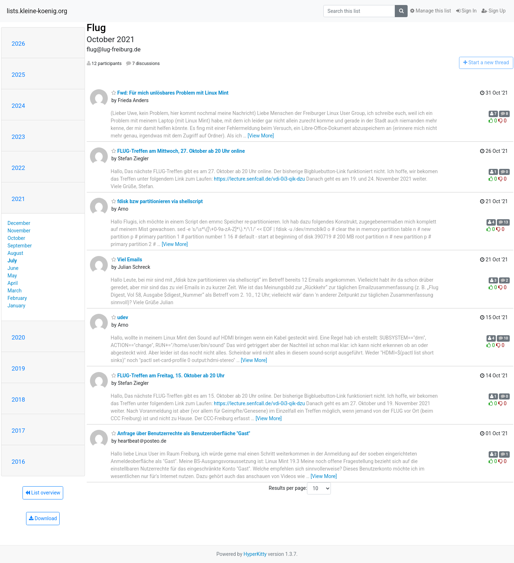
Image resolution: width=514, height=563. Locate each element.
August (15, 253)
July (12, 260)
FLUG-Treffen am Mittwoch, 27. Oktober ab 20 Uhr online (178, 151)
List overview (42, 493)
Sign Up (493, 11)
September (19, 245)
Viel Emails (126, 259)
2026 (18, 43)
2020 (18, 337)
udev (119, 317)
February (17, 298)
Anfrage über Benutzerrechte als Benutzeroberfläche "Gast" (180, 433)
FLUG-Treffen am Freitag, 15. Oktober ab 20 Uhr (168, 375)
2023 (18, 136)
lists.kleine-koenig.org (37, 11)
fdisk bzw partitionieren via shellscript (157, 201)
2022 (18, 167)
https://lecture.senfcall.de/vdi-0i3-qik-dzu (259, 179)
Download (43, 518)
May (12, 275)
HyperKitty (255, 554)
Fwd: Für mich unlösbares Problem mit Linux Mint (169, 93)
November (18, 230)
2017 (18, 430)
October (16, 238)
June (13, 268)
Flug (96, 28)
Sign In (466, 11)
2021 (18, 198)
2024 (18, 105)
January (16, 305)
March (14, 290)
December (18, 223)
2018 (18, 399)
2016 (18, 461)
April (12, 283)
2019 (18, 368)
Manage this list (430, 11)
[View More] (261, 136)
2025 (18, 74)
